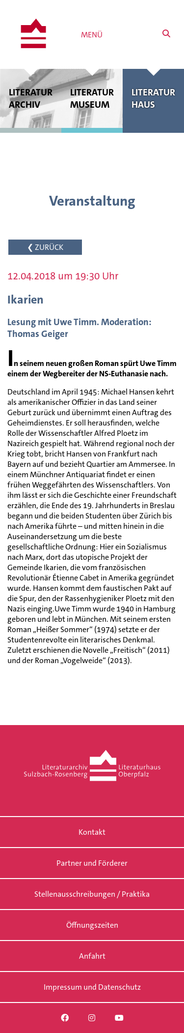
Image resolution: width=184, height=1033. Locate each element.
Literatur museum (92, 98)
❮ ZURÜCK (45, 247)
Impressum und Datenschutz (92, 987)
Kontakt (92, 832)
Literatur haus (153, 98)
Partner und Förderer (92, 863)
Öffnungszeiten (92, 925)
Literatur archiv (30, 98)
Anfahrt (92, 956)
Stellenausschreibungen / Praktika (92, 894)
